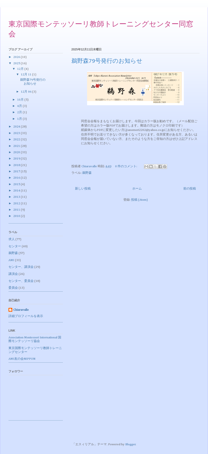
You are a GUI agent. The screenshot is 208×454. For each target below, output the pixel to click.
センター (14, 246)
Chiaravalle (21, 309)
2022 (17, 139)
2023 (17, 133)
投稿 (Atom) (139, 199)
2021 (17, 146)
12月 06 (26, 91)
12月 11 (26, 74)
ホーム (137, 188)
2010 (17, 216)
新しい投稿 (83, 188)
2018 (17, 165)
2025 (17, 63)
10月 (20, 99)
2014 (17, 190)
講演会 (13, 274)
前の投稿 (189, 188)
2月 (20, 112)
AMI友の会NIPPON (21, 358)
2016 (17, 177)
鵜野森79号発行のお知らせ (106, 61)
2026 (17, 57)
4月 (20, 106)
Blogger (130, 444)
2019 (17, 158)
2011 (17, 209)
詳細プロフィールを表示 (25, 316)
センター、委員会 (21, 281)
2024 (17, 126)
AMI (11, 260)
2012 (17, 203)
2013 (17, 197)
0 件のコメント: (126, 166)
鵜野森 (87, 173)
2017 (17, 171)
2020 (17, 152)
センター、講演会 (21, 267)
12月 (20, 69)
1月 (20, 118)
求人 (11, 239)
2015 (17, 184)
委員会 (13, 287)
